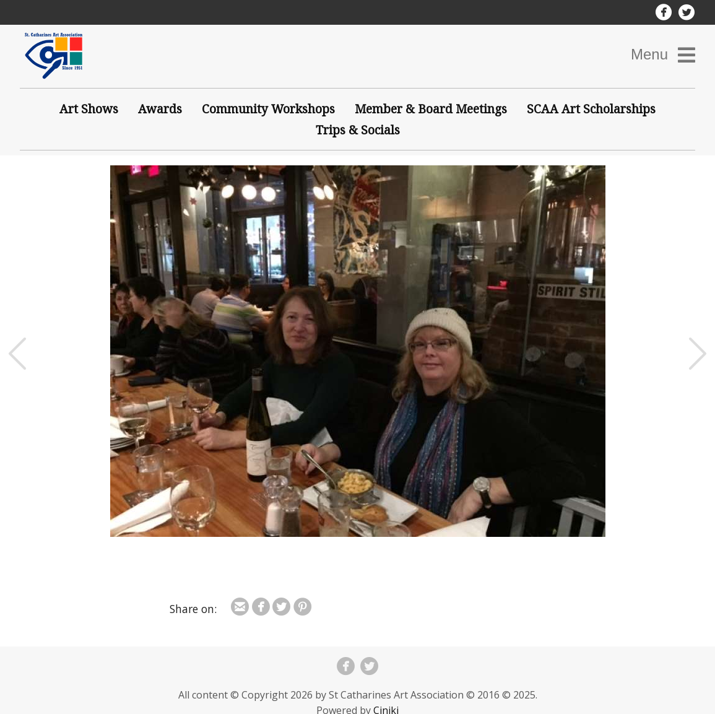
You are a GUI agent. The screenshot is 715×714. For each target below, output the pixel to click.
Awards (160, 108)
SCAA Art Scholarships (591, 108)
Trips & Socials (358, 129)
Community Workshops (268, 108)
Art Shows (88, 108)
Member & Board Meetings (431, 108)
